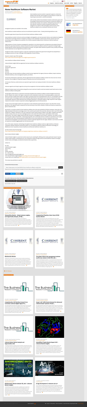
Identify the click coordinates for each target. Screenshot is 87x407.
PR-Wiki (54, 1)
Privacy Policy (52, 403)
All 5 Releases (8, 271)
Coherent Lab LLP (39, 381)
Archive (71, 3)
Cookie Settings (80, 403)
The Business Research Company (10, 300)
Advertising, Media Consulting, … (14, 339)
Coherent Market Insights (40, 340)
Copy (60, 167)
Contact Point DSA (66, 403)
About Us (80, 3)
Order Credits (66, 3)
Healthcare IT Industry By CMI (17, 12)
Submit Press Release (59, 3)
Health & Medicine (17, 11)
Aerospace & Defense (44, 299)
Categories (52, 3)
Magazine (76, 3)
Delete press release (11, 180)
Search (79, 1)
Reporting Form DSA (73, 403)
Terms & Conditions (59, 403)
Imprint (58, 1)
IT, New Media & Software (13, 299)
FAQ (45, 403)
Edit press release (22, 180)
